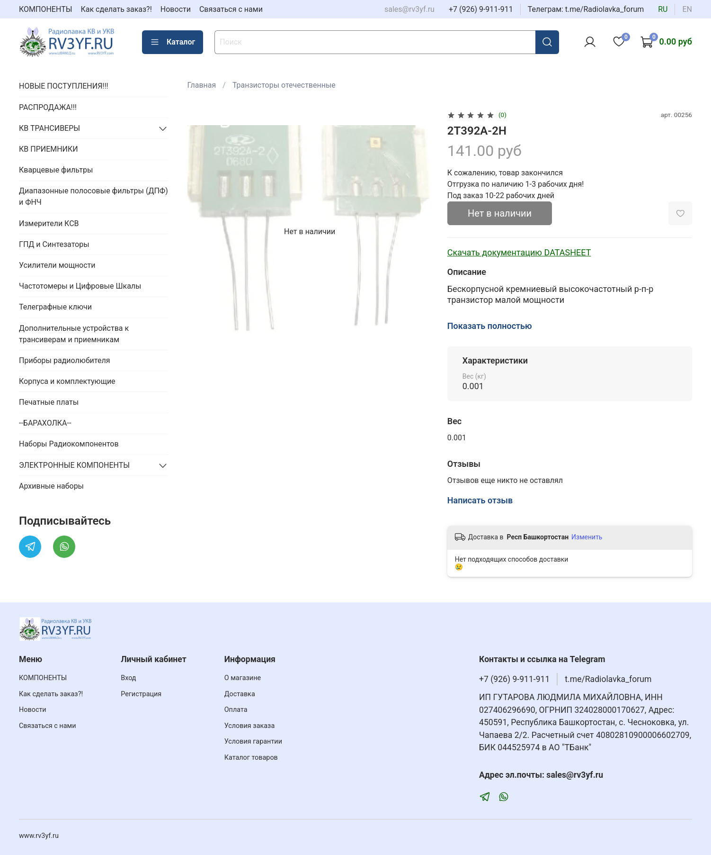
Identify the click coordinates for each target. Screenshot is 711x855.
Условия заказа (249, 726)
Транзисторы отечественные (284, 85)
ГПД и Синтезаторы (54, 244)
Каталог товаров (251, 758)
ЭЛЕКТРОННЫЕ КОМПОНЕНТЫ (74, 465)
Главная (201, 85)
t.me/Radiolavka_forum (608, 679)
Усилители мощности (57, 265)
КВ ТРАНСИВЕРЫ (49, 128)
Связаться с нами (231, 9)
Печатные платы (49, 402)
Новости (175, 9)
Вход (128, 678)
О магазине (242, 678)
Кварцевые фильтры (56, 169)
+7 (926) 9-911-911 (481, 9)
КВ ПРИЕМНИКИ (48, 149)
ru (662, 9)
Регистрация (141, 694)
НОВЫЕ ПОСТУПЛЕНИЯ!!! (63, 86)
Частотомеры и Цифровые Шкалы (80, 286)
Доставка (239, 694)
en (687, 9)
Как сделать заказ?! (116, 9)
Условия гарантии (253, 741)
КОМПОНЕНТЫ (45, 9)
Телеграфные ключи (55, 306)
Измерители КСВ (49, 223)
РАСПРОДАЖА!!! (48, 107)
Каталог (172, 42)
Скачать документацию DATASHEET (519, 252)
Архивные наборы (51, 486)
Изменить (586, 537)
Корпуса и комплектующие (67, 381)
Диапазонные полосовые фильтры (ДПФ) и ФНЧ (93, 196)
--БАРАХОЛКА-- (45, 423)
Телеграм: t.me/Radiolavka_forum (586, 9)
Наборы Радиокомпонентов (69, 443)
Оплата (236, 710)
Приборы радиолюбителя (64, 360)
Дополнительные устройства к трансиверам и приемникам (74, 334)
